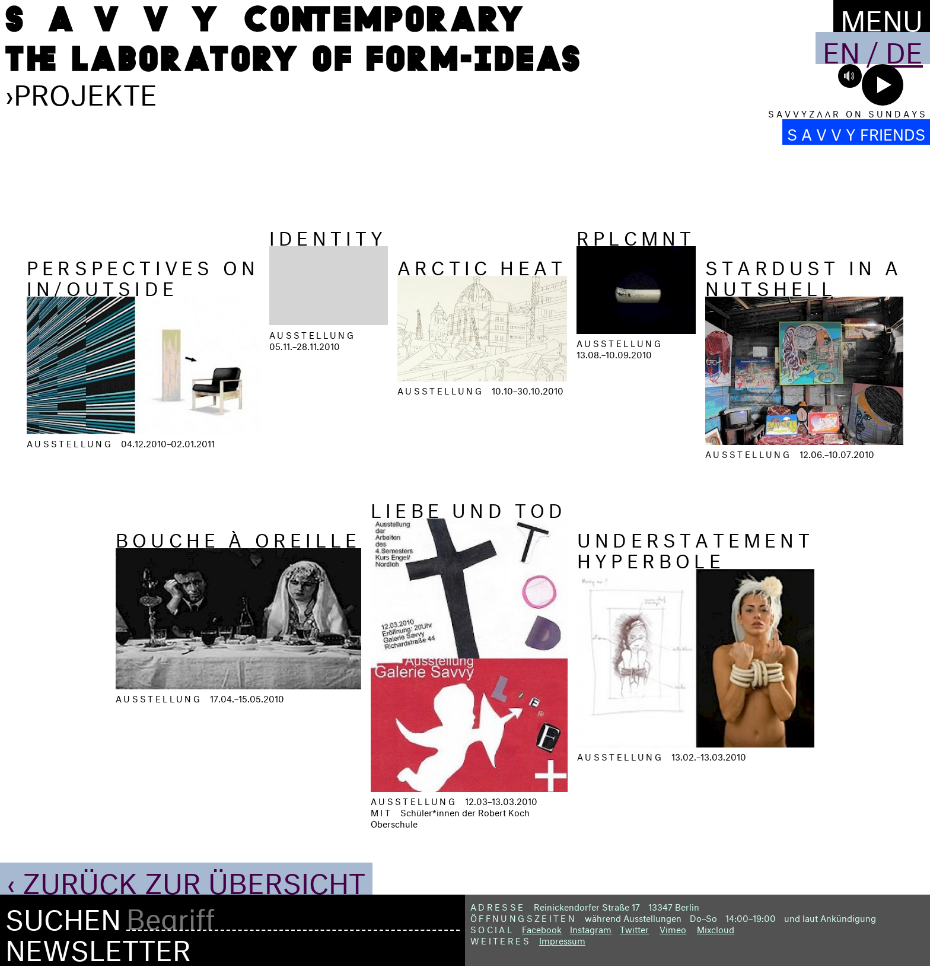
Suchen (63, 915)
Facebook (542, 928)
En (841, 48)
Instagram (590, 928)
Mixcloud (715, 928)
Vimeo (673, 928)
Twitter (634, 928)
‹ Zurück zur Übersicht (186, 878)
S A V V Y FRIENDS (856, 132)
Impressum (562, 939)
